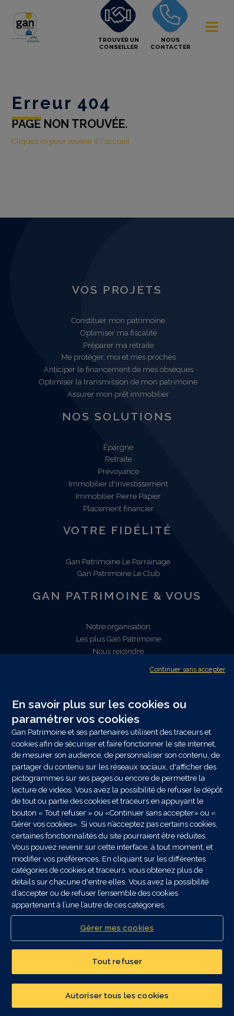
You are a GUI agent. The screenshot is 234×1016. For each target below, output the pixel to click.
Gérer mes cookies (117, 932)
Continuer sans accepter (187, 674)
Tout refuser (117, 965)
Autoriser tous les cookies (117, 999)
